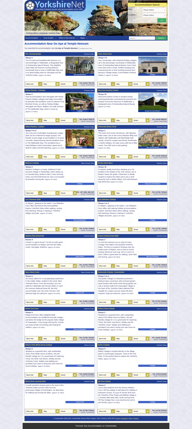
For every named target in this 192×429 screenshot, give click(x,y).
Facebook (124, 418)
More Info (30, 84)
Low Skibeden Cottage (107, 199)
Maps (82, 38)
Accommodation (31, 38)
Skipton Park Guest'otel (34, 236)
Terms (118, 418)
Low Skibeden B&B (33, 199)
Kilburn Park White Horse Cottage (38, 345)
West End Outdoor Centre (108, 90)
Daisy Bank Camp (32, 272)
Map (45, 84)
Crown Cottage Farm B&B (108, 236)
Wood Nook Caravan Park (35, 381)
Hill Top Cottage (104, 381)
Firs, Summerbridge (33, 54)
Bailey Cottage (103, 345)
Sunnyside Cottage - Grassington (111, 272)
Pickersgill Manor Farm (107, 126)
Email (63, 84)
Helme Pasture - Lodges (34, 126)
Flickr (130, 418)
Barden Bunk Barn (105, 163)
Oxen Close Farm (105, 54)
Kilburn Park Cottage (106, 308)
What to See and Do (67, 38)
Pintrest (135, 418)
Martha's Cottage (32, 163)
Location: (132, 15)
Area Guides (49, 38)
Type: (130, 9)
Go (162, 20)
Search (161, 38)
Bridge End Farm (32, 308)
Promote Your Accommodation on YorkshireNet (96, 426)
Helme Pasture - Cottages (35, 90)
